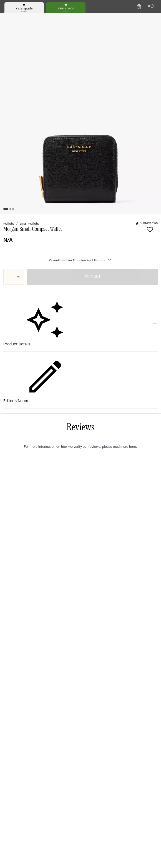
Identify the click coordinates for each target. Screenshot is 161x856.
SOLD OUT (113, 110)
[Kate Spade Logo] (80, 17)
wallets (10, 58)
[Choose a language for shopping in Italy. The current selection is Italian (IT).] (13, 17)
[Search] (95, 17)
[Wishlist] (128, 17)
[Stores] (32, 17)
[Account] (141, 17)
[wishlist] (29, 73)
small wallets (35, 58)
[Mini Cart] (153, 17)
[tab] (58, 5)
